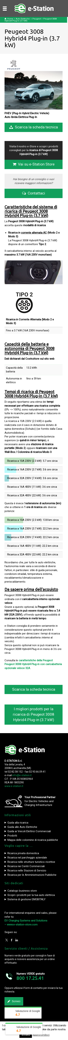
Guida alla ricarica (17, 822)
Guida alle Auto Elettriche (22, 827)
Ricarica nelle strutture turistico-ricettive (31, 862)
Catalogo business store (22, 890)
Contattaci (33, 193)
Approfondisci (41, 1035)
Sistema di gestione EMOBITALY (26, 899)
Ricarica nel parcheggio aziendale (27, 857)
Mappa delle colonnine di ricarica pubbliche (32, 840)
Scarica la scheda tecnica (33, 127)
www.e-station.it (14, 786)
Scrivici (13, 1001)
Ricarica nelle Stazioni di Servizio (26, 870)
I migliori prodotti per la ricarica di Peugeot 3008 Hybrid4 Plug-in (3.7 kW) (33, 714)
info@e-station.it (22, 775)
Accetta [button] (26, 1035)
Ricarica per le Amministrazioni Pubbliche (31, 874)
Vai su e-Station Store (34, 164)
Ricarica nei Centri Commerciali (26, 866)
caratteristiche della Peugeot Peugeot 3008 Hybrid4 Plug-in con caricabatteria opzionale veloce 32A (33, 664)
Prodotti (12, 835)
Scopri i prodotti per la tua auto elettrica (31, 895)
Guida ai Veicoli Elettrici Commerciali (29, 831)
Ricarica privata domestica (23, 853)
